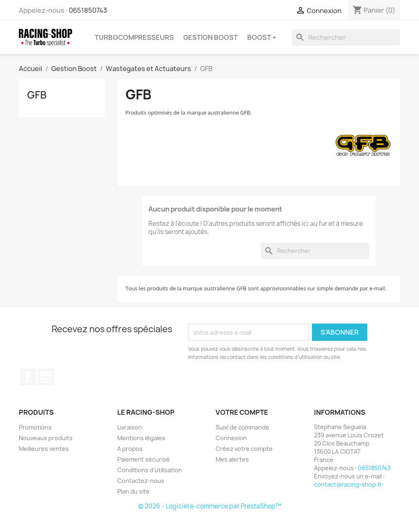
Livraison (129, 427)
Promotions (35, 427)
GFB (37, 95)
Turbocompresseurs (134, 37)
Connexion (231, 438)
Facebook (28, 377)
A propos (130, 449)
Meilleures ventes (44, 449)
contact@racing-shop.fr (348, 484)
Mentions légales (141, 438)
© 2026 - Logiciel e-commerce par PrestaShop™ (209, 506)
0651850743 (88, 10)
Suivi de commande (242, 427)
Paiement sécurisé (143, 459)
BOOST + (261, 37)
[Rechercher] (346, 37)
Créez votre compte (244, 449)
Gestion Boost (210, 37)
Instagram (46, 377)
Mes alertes (232, 459)
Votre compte (242, 412)
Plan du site (133, 491)
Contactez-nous (140, 481)
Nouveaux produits (46, 438)
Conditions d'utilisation (149, 470)
